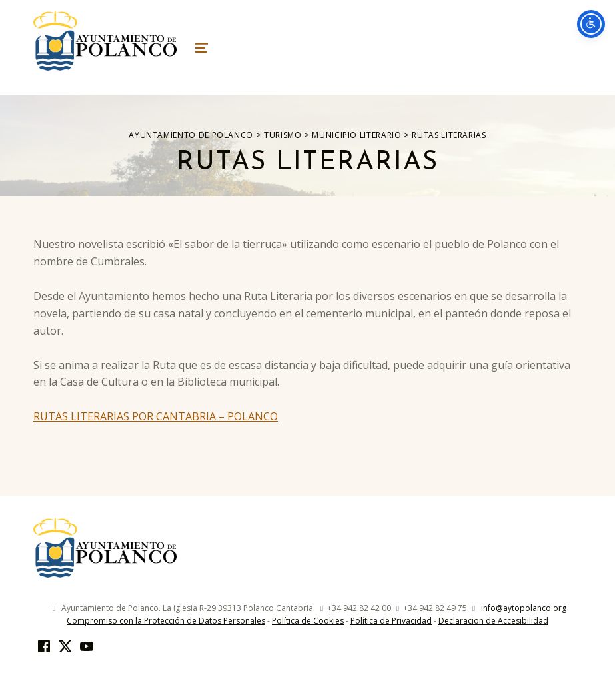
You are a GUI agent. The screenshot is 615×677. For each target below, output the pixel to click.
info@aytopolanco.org (523, 608)
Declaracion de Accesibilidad (493, 620)
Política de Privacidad (391, 620)
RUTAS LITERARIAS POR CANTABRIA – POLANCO (155, 416)
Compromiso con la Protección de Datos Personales (166, 620)
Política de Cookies (308, 620)
